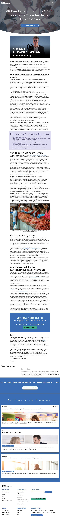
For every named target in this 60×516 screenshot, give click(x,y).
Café (3, 494)
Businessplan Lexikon (23, 502)
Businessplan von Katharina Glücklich (32, 248)
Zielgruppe (24, 197)
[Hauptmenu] (55, 3)
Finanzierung (22, 174)
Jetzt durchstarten (30, 387)
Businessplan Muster (23, 499)
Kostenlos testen (30, 327)
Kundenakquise (23, 291)
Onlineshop (5, 492)
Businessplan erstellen (20, 492)
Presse (18, 512)
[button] (58, 3)
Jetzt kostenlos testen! (30, 25)
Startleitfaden (6, 510)
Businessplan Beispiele (20, 496)
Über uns (19, 510)
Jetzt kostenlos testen (38, 498)
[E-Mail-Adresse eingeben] (37, 492)
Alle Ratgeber (6, 514)
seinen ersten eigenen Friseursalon (38, 155)
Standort (44, 340)
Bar (3, 496)
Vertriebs (12, 289)
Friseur (4, 498)
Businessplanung (21, 504)
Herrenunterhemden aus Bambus (37, 277)
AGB (18, 514)
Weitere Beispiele (7, 500)
